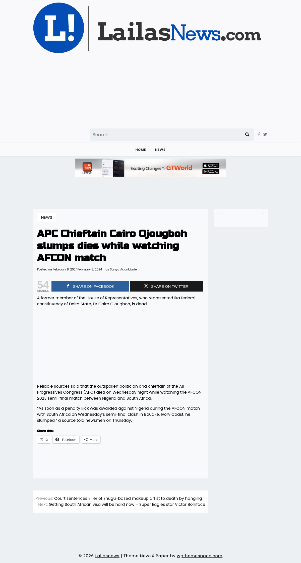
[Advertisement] (148, 91)
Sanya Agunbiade (123, 269)
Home (140, 149)
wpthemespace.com (200, 556)
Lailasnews (107, 556)
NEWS (160, 149)
